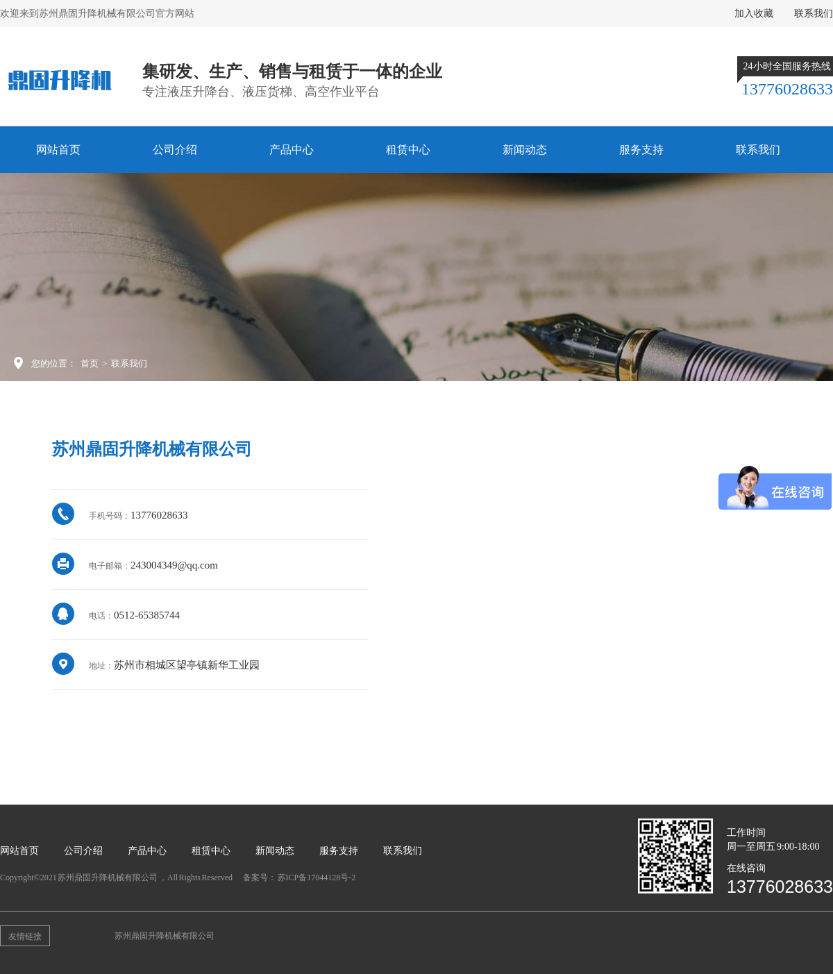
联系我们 (813, 13)
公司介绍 (175, 150)
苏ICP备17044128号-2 (316, 877)
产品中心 (291, 150)
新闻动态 (525, 150)
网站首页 (58, 150)
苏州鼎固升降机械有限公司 (164, 936)
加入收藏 (753, 13)
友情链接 (25, 936)
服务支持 (641, 150)
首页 (90, 363)
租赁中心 (408, 150)
